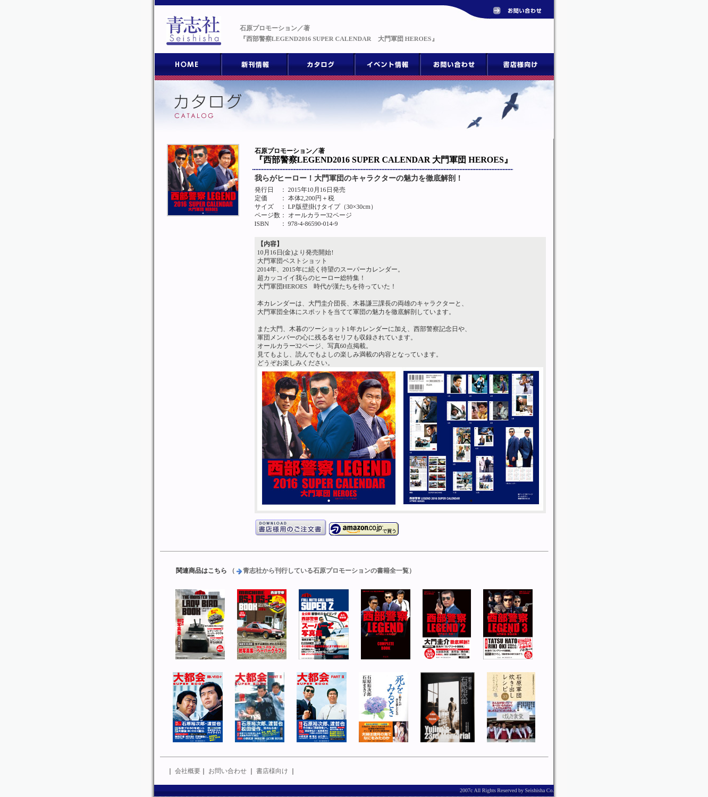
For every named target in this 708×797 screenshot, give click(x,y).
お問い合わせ (227, 771)
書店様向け (272, 771)
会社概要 (187, 771)
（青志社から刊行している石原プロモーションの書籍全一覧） (322, 570)
